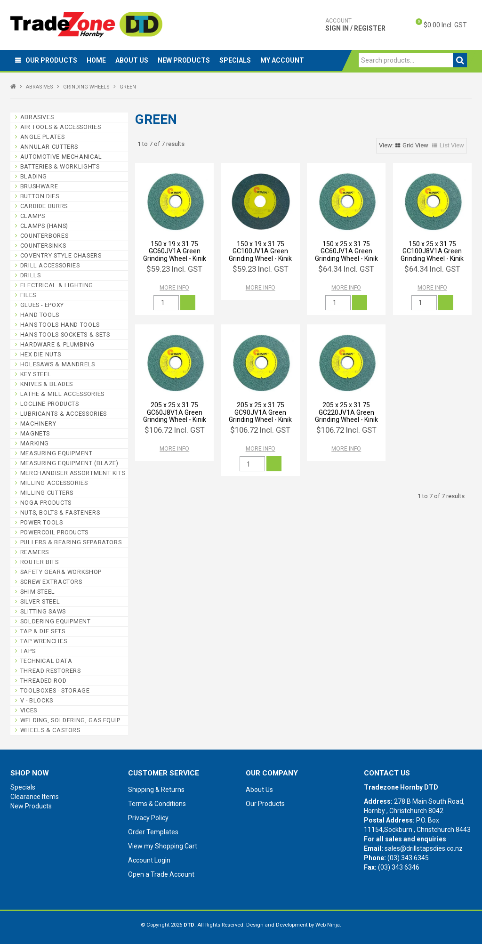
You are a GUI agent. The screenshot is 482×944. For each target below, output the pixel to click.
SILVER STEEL (40, 601)
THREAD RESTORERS (50, 670)
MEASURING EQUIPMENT (56, 453)
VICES (28, 710)
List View (452, 145)
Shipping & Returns (156, 789)
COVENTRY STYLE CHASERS (61, 255)
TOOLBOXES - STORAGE (55, 690)
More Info (174, 287)
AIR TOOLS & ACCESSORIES (60, 126)
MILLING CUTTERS (46, 492)
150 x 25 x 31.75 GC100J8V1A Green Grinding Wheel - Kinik (432, 251)
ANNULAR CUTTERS (49, 146)
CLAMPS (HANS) (44, 225)
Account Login (149, 860)
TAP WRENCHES (43, 641)
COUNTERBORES (44, 235)
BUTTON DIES (39, 196)
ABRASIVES (39, 87)
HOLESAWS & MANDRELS (57, 364)
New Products (184, 60)
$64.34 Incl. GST (346, 269)
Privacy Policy (148, 818)
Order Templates (153, 832)
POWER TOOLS (41, 522)
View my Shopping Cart (162, 846)
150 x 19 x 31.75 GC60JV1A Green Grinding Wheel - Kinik (174, 251)
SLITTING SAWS (43, 611)
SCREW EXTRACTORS (51, 581)
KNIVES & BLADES (46, 383)
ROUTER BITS (39, 561)
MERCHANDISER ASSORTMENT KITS (73, 472)
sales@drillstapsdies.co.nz (424, 848)
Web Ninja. (328, 925)
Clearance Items (34, 796)
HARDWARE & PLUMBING (57, 344)
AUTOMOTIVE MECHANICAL (61, 156)
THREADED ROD (43, 680)
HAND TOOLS (39, 314)
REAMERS (34, 552)
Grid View (415, 145)
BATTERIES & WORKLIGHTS (60, 166)
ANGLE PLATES (42, 136)
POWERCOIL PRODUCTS (54, 532)
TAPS (28, 650)
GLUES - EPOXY (42, 304)
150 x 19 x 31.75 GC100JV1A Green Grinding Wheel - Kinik (260, 251)
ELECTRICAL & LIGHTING (56, 285)
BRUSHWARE (39, 186)
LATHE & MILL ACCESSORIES (62, 393)
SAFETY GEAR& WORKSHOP (61, 571)
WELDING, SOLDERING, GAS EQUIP (70, 720)
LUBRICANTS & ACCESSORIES (63, 413)
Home (96, 60)
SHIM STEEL (37, 591)
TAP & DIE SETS (42, 631)
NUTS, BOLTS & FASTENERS (60, 512)
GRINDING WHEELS (86, 87)
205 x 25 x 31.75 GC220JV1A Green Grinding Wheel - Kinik (346, 412)
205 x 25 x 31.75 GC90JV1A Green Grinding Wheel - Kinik (260, 412)
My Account (282, 60)
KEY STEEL (35, 374)
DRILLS (30, 275)
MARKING (34, 443)
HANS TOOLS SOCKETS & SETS (65, 334)
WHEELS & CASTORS (50, 730)
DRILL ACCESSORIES (50, 265)
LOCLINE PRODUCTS (49, 403)
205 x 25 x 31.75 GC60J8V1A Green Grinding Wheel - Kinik (174, 412)
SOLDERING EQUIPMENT (55, 621)
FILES (28, 295)
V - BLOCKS (36, 700)
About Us (131, 60)
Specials (235, 60)
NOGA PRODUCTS (46, 502)
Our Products (51, 60)
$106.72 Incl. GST (175, 430)
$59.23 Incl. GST (174, 269)
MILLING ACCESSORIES (54, 482)
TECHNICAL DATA (46, 660)
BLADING (33, 176)
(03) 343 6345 (408, 858)
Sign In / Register (355, 24)
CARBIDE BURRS (44, 206)
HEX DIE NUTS (40, 354)
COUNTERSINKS (43, 245)
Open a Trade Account (161, 874)
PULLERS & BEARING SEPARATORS (71, 542)
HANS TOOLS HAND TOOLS (60, 324)
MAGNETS (35, 433)
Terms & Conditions (157, 803)
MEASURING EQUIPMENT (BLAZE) (69, 463)
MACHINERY (38, 423)
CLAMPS (32, 215)
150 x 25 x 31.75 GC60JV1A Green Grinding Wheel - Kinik (346, 251)
